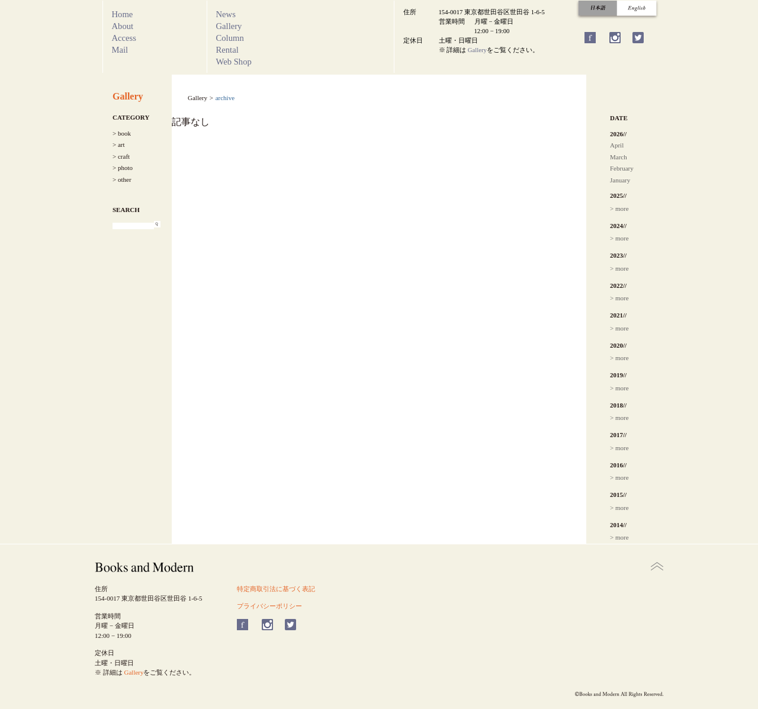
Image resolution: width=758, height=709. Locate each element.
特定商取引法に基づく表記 (276, 588)
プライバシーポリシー (269, 605)
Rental (227, 49)
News (226, 14)
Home (122, 14)
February (622, 168)
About (123, 26)
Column (230, 38)
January (620, 180)
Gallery (229, 26)
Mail (120, 49)
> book (122, 133)
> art (119, 144)
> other (122, 179)
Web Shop (234, 61)
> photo (123, 167)
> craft (121, 156)
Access (124, 38)
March (618, 157)
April (617, 145)
